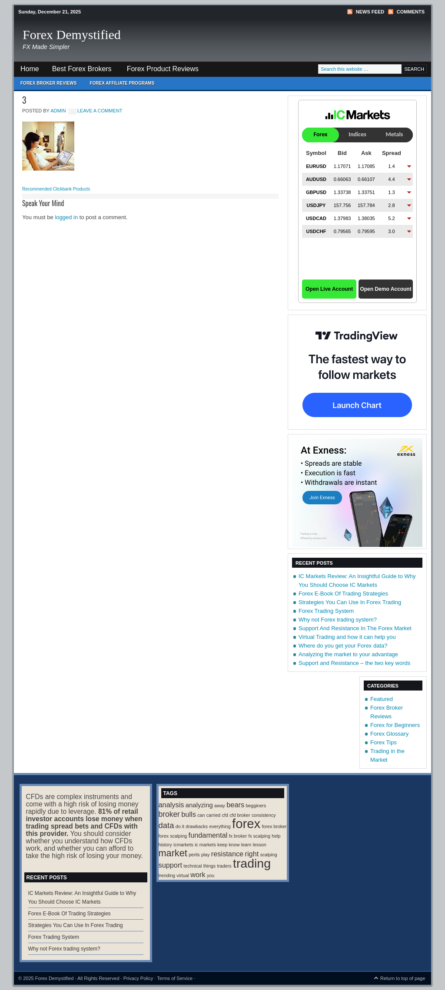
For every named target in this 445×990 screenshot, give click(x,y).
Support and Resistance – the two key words (354, 663)
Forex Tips (383, 742)
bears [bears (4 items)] (235, 805)
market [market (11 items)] (173, 853)
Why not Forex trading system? (338, 619)
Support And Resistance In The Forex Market (355, 628)
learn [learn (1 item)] (246, 844)
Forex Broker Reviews (48, 83)
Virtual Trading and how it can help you (347, 637)
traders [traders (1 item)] (224, 865)
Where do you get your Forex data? (343, 645)
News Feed (370, 11)
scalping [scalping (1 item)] (268, 854)
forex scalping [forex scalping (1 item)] (173, 836)
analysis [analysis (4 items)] (171, 805)
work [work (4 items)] (197, 874)
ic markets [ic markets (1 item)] (205, 844)
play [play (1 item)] (205, 854)
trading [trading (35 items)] (252, 863)
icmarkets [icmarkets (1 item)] (183, 844)
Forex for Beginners (395, 725)
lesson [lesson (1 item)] (259, 844)
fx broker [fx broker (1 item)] (238, 836)
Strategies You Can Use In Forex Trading (350, 602)
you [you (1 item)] (210, 875)
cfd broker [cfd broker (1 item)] (239, 815)
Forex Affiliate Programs (118, 85)
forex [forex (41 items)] (246, 823)
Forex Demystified (72, 34)
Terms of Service (175, 978)
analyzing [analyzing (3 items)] (199, 805)
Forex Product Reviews (163, 68)
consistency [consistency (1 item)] (264, 815)
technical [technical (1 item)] (192, 865)
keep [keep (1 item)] (222, 844)
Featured (381, 699)
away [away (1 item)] (219, 805)
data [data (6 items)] (166, 825)
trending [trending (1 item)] (167, 875)
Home (29, 68)
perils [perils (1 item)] (194, 854)
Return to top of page (402, 978)
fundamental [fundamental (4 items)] (208, 835)
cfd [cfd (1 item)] (225, 815)
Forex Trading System (326, 611)
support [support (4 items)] (170, 865)
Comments (411, 11)
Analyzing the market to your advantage (348, 654)
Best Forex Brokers (79, 71)
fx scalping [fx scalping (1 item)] (259, 836)
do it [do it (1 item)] (180, 826)
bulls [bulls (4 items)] (188, 814)
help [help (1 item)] (276, 836)
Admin (58, 110)
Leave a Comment (100, 110)
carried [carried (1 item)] (213, 815)
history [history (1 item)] (165, 844)
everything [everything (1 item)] (220, 826)
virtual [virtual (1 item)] (182, 875)
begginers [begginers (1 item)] (256, 805)
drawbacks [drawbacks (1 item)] (197, 826)
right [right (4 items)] (252, 854)
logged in (66, 217)
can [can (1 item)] (201, 815)
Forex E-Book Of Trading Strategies (343, 593)
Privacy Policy (138, 978)
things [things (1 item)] (209, 865)
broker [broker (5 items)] (169, 814)
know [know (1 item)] (234, 844)
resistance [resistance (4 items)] (227, 854)
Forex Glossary (389, 733)
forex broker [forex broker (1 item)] (274, 826)
